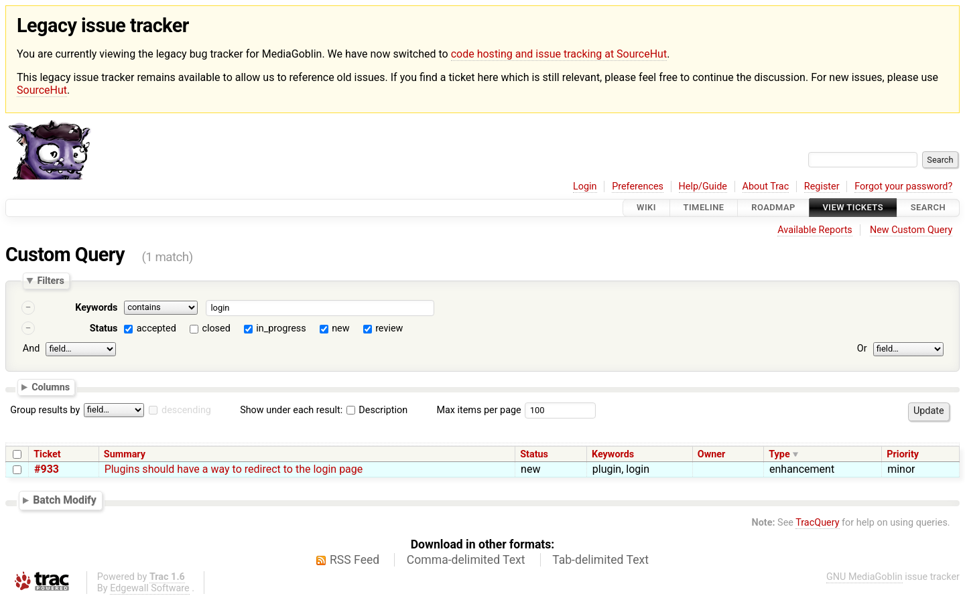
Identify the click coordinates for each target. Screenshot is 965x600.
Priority (903, 454)
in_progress (281, 328)
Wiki (646, 208)
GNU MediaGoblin (864, 577)
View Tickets (853, 208)
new (340, 328)
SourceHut (42, 90)
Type (779, 454)
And (31, 348)
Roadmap (773, 208)
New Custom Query (911, 230)
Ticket (47, 454)
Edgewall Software (150, 588)
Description (376, 410)
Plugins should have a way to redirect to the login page (234, 469)
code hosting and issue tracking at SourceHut (559, 54)
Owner (712, 454)
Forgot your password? (903, 186)
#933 (46, 469)
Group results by (45, 410)
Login (585, 186)
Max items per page (478, 410)
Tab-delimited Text (600, 560)
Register (822, 186)
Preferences (637, 186)
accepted (156, 328)
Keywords (96, 307)
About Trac (766, 186)
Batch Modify (64, 500)
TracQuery (817, 522)
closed (216, 328)
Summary (124, 454)
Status (104, 328)
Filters (50, 280)
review (389, 328)
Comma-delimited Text (466, 560)
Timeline (704, 208)
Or (862, 348)
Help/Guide (703, 186)
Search (928, 208)
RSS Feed (354, 560)
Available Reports (814, 230)
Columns (50, 387)
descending (186, 410)
